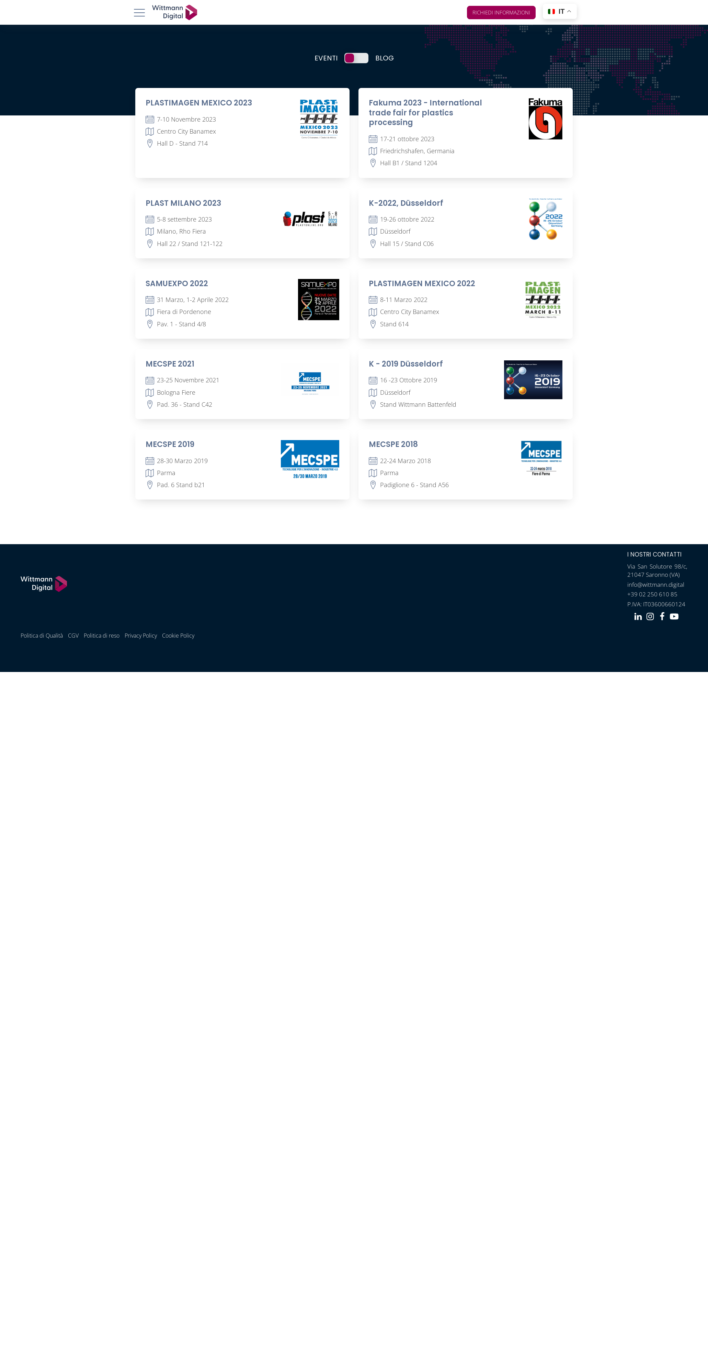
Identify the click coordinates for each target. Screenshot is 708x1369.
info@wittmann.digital (655, 584)
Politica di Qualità (42, 635)
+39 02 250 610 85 (652, 594)
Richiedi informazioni (501, 12)
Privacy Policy (141, 635)
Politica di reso (101, 635)
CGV (73, 635)
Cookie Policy (178, 635)
